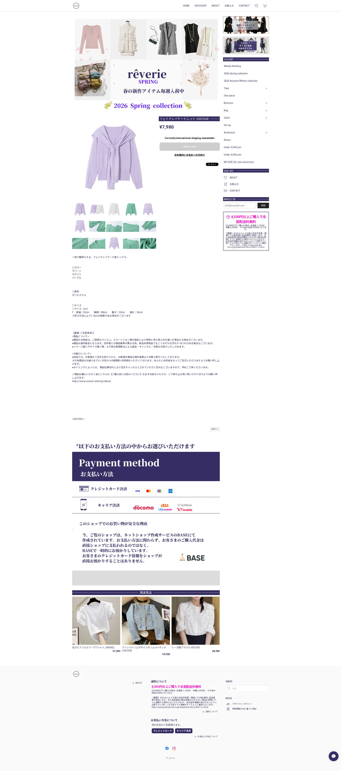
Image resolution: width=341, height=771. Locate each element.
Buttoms (228, 103)
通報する (214, 429)
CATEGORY (201, 5)
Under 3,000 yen (232, 147)
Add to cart (189, 146)
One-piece (229, 95)
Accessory (229, 132)
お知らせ (229, 5)
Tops (226, 88)
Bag (226, 110)
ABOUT (216, 5)
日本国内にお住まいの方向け (189, 155)
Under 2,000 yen (232, 154)
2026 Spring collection (236, 73)
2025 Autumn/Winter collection (241, 81)
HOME (186, 5)
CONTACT (244, 5)
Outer (227, 117)
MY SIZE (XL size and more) (239, 162)
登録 (263, 205)
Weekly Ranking (232, 66)
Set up (227, 125)
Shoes (227, 140)
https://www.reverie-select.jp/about (91, 381)
